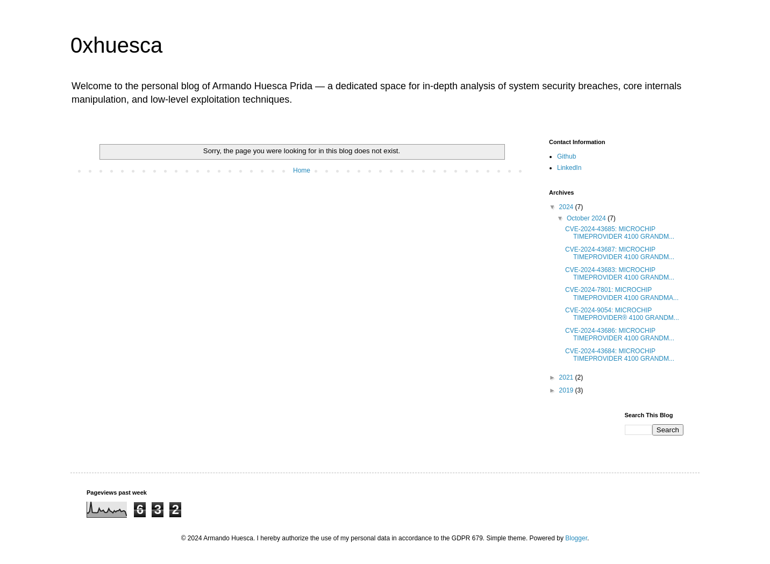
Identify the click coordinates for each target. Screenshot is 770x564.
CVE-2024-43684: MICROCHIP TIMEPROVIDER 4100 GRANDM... (619, 354)
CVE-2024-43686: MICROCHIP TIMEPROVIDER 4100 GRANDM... (619, 334)
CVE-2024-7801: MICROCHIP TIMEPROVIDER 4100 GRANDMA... (622, 293)
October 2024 (587, 218)
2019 (567, 390)
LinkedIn (569, 168)
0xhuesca (116, 45)
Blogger (576, 538)
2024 (567, 207)
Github (566, 156)
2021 (567, 377)
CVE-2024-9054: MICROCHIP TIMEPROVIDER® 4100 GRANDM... (622, 314)
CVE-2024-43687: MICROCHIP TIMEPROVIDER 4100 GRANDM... (619, 253)
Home (301, 170)
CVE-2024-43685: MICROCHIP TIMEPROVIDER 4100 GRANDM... (619, 232)
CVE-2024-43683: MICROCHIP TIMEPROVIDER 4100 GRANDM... (619, 273)
